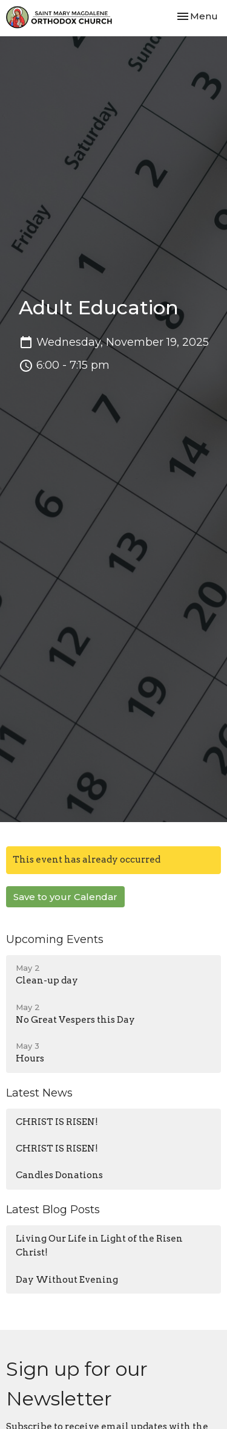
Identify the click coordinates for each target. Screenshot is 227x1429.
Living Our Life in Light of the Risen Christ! (99, 1245)
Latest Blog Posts (53, 1209)
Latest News (39, 1093)
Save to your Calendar (65, 896)
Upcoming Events (55, 939)
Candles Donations (59, 1175)
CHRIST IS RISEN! (57, 1121)
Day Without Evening (67, 1279)
